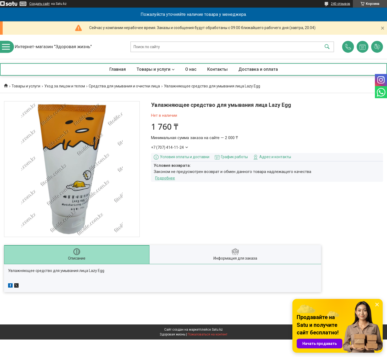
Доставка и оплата (258, 69)
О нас (190, 69)
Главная (117, 69)
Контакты (217, 69)
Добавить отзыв (377, 47)
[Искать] (327, 47)
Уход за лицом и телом (64, 86)
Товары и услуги (153, 69)
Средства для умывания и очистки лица (124, 86)
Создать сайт (39, 4)
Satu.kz (217, 329)
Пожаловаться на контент (207, 334)
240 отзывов (340, 4)
